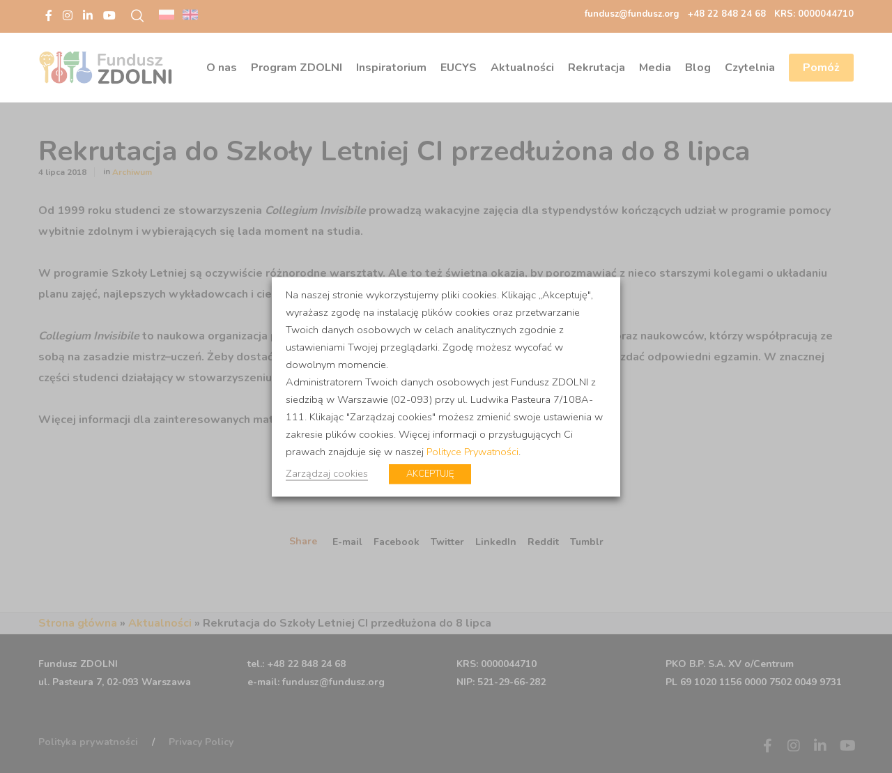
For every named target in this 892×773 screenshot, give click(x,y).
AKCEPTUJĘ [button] (430, 473)
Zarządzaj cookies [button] (327, 473)
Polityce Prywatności (472, 451)
